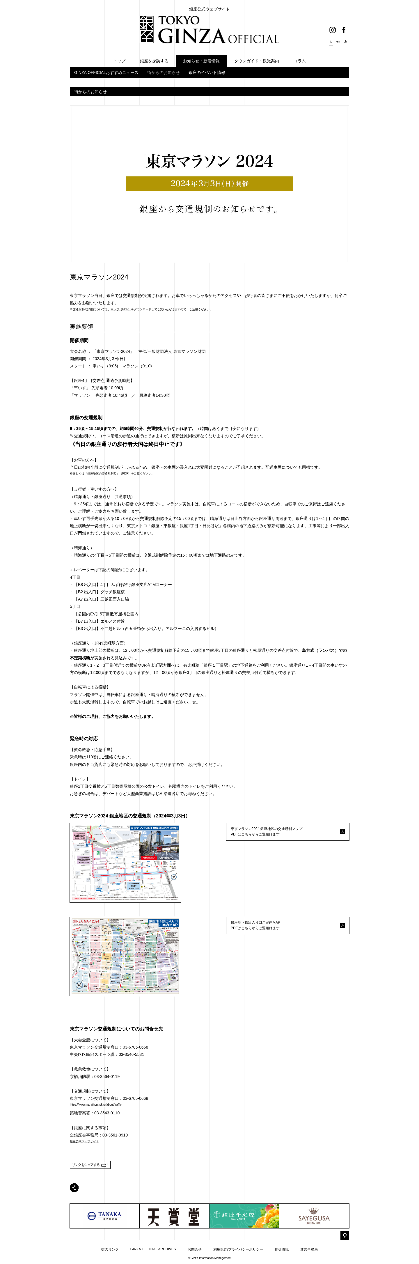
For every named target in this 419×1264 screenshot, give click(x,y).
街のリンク (110, 1249)
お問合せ (195, 1249)
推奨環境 (282, 1249)
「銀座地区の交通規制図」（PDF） (107, 473)
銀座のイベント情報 (207, 72)
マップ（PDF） (121, 309)
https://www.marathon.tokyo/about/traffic (96, 1104)
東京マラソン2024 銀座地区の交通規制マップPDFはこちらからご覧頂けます (266, 831)
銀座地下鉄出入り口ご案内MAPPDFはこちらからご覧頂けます (255, 925)
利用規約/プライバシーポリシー (238, 1249)
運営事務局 (309, 1249)
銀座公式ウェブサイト (84, 1141)
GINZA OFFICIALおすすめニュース (106, 72)
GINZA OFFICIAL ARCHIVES (153, 1249)
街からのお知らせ (163, 72)
